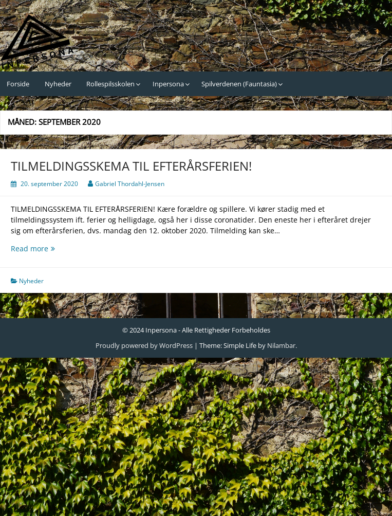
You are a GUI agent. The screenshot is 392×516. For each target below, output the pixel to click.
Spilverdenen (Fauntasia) (239, 83)
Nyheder (58, 83)
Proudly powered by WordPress (144, 345)
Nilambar (281, 345)
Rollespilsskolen (110, 83)
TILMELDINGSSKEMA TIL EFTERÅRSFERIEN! (131, 165)
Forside (18, 83)
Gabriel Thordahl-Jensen (129, 183)
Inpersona (168, 83)
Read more (64, 248)
